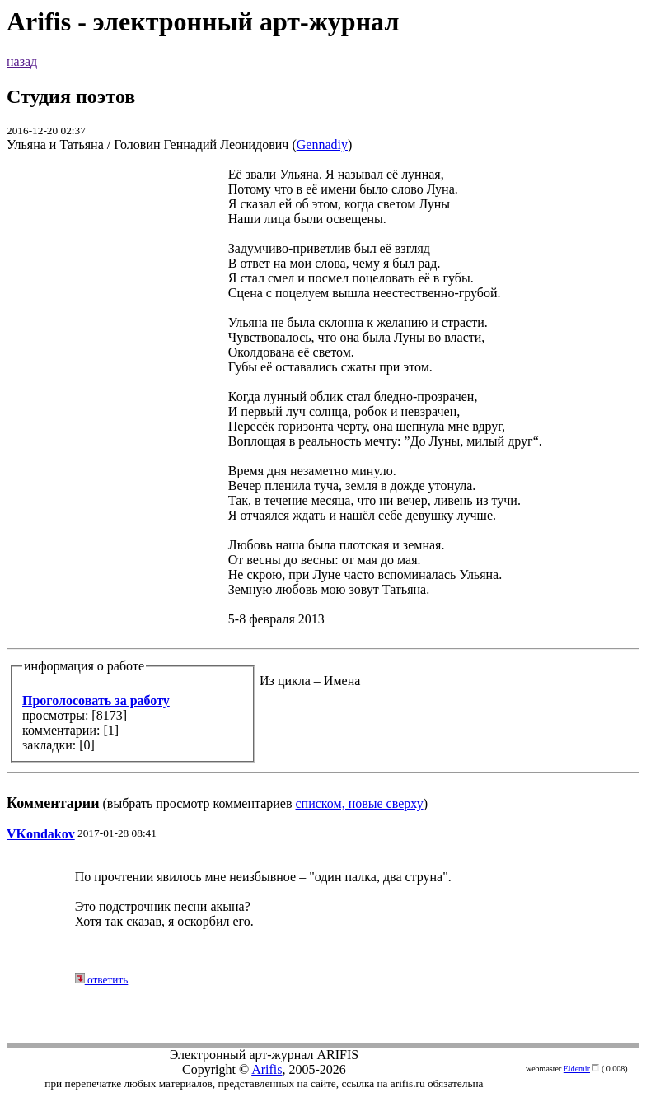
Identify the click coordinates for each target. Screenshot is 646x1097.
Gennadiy (322, 145)
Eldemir (577, 1068)
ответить (102, 979)
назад (22, 61)
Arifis (266, 1069)
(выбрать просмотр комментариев (323, 488)
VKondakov (41, 834)
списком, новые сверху (360, 803)
